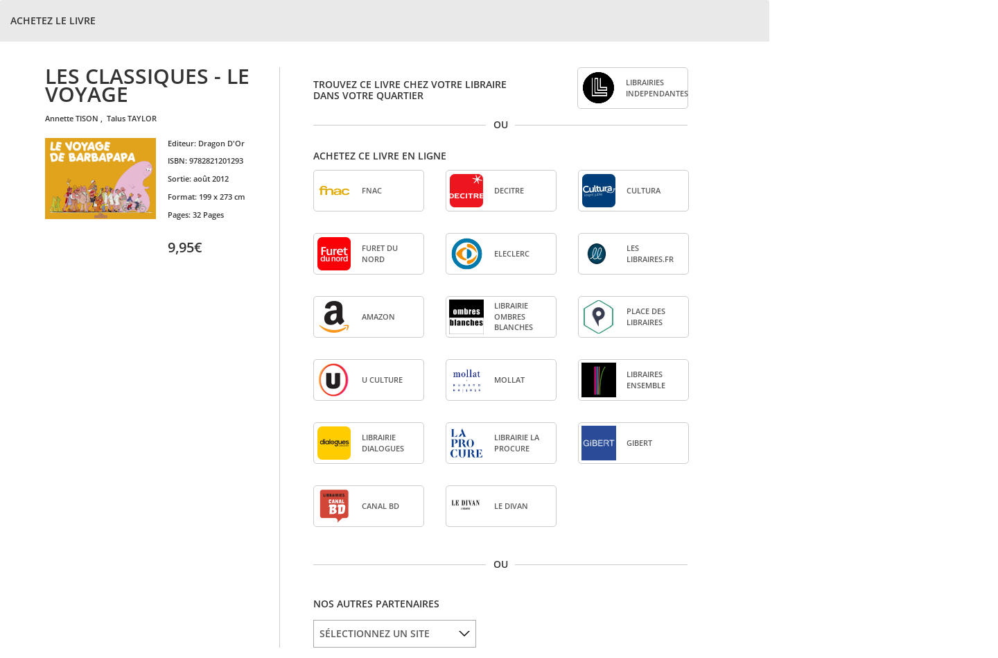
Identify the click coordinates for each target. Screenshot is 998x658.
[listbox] (394, 634)
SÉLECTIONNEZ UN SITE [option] (374, 633)
